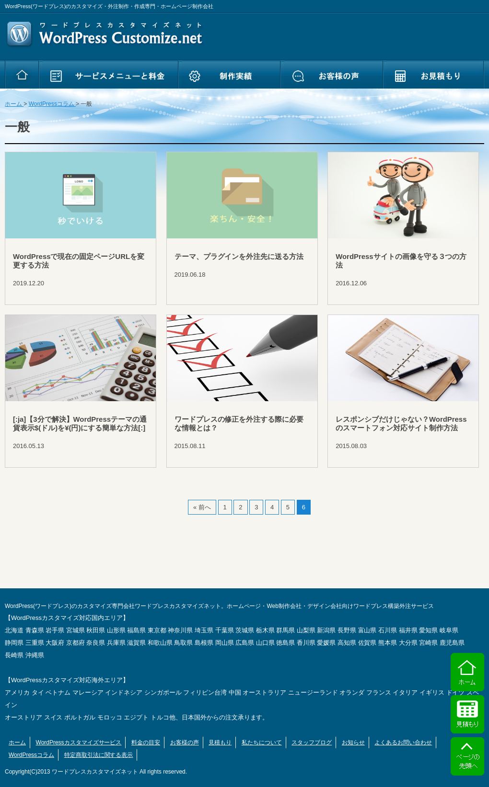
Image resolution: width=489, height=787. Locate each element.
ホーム (17, 742)
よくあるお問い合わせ (403, 742)
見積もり (220, 742)
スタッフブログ (311, 742)
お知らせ (353, 742)
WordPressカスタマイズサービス (79, 742)
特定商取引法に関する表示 (98, 755)
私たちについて (262, 742)
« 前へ (202, 507)
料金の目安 (145, 742)
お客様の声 (184, 742)
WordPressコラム (31, 755)
